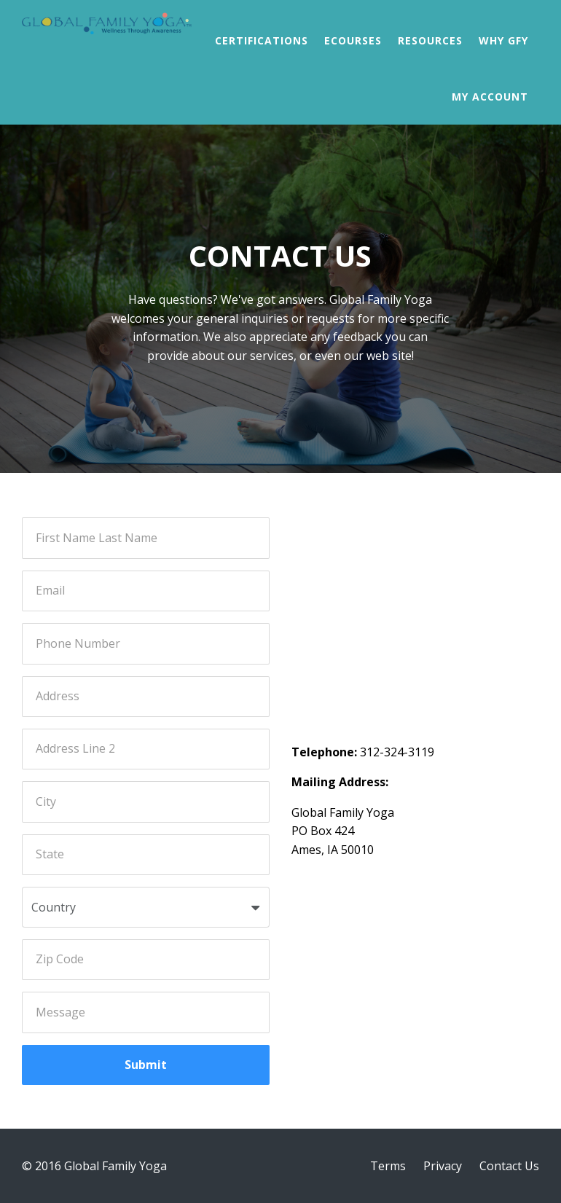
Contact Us (509, 1166)
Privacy (442, 1166)
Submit (146, 1065)
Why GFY (503, 40)
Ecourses (353, 40)
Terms (388, 1166)
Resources (430, 40)
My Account (490, 96)
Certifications (261, 40)
